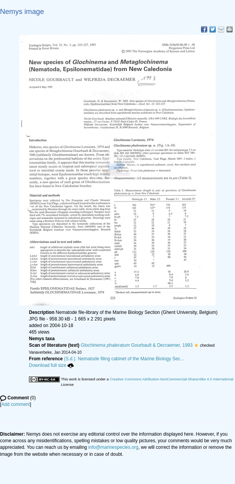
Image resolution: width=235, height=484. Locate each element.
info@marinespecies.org (113, 447)
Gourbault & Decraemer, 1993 (137, 345)
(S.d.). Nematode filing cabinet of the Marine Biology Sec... (124, 358)
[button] (196, 345)
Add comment (15, 404)
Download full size (51, 365)
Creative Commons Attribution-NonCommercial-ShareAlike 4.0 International (171, 379)
